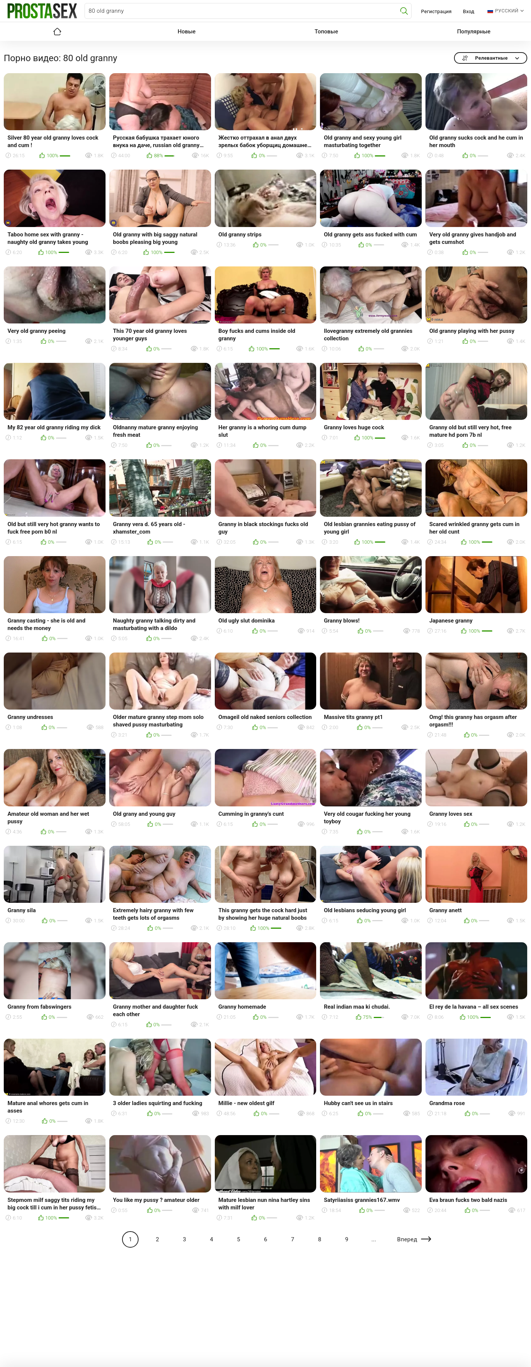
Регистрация (436, 11)
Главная (57, 31)
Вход (469, 11)
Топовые (326, 31)
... (373, 1239)
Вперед (407, 1239)
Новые (187, 31)
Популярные (473, 31)
